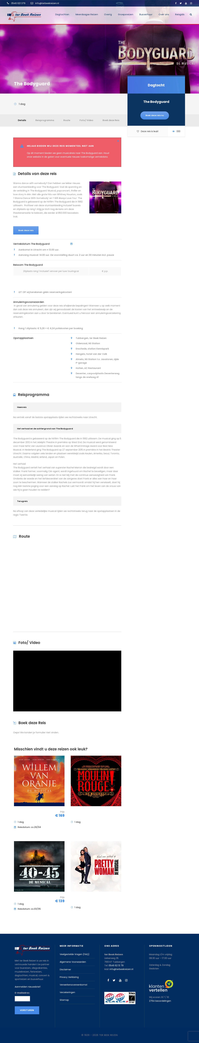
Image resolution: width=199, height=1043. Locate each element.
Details (22, 120)
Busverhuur (145, 14)
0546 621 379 (18, 3)
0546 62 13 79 (116, 965)
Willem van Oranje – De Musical (30, 814)
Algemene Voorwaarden (73, 961)
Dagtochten (62, 14)
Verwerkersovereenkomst (73, 984)
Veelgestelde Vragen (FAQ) (74, 954)
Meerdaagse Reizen (87, 14)
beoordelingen (160, 1000)
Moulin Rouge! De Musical (84, 814)
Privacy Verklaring (69, 977)
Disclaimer (65, 969)
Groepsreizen (125, 14)
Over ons (164, 14)
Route (66, 120)
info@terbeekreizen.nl (47, 3)
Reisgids (179, 14)
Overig (108, 14)
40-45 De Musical (28, 898)
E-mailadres (22, 992)
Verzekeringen (67, 992)
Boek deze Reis (111, 120)
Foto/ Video (86, 120)
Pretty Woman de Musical (84, 899)
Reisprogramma (44, 120)
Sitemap (64, 1000)
